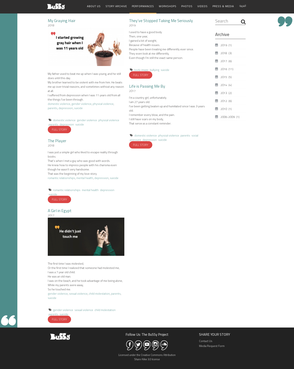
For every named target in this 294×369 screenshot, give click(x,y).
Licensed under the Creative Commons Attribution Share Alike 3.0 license (147, 357)
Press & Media (223, 6)
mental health (84, 178)
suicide (78, 108)
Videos (202, 6)
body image (141, 70)
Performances (143, 6)
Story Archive (116, 6)
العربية (242, 5)
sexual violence (78, 293)
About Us (94, 6)
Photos (187, 6)
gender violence (81, 103)
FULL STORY (59, 129)
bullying (154, 70)
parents (52, 108)
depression (66, 108)
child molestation (99, 293)
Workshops (167, 6)
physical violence (103, 103)
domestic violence (59, 103)
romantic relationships (61, 178)
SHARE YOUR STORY (214, 334)
